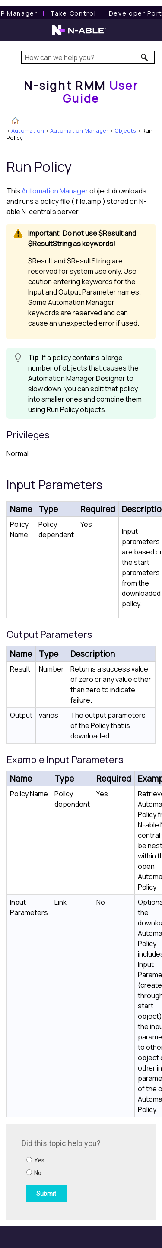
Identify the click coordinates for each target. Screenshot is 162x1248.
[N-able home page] (79, 34)
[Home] (81, 92)
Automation (27, 130)
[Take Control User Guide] (73, 13)
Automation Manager (79, 130)
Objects (125, 130)
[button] (145, 57)
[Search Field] (88, 57)
